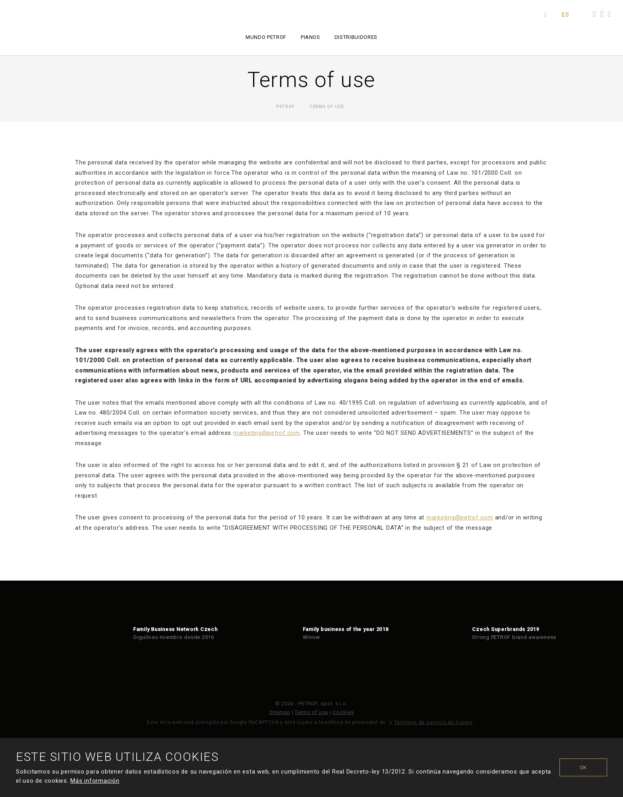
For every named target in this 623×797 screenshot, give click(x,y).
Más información (94, 780)
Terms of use (311, 712)
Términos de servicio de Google (433, 722)
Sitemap (279, 712)
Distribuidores (356, 37)
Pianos (310, 37)
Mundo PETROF (266, 37)
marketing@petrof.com (266, 432)
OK (583, 767)
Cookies (343, 712)
